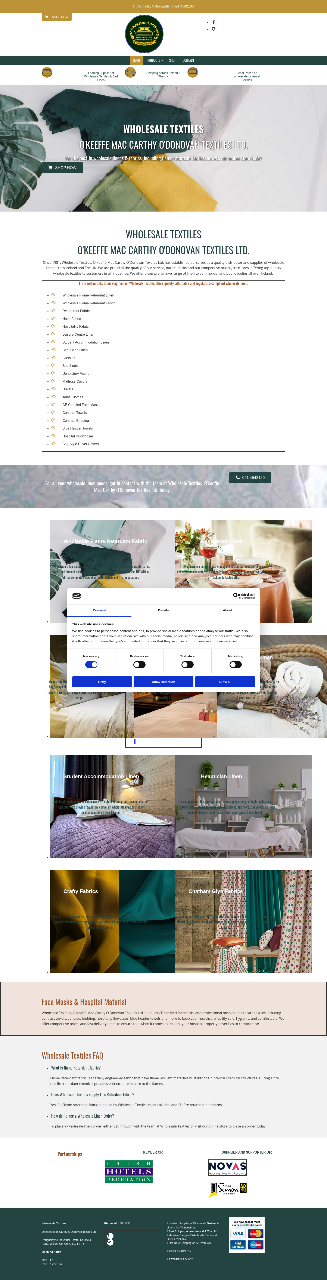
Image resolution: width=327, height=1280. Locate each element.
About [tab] (227, 610)
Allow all (224, 682)
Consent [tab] (99, 610)
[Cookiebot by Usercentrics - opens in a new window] (236, 596)
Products (153, 60)
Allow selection (163, 682)
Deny (102, 682)
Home (136, 60)
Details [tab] (163, 610)
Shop (172, 60)
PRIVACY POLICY (179, 1251)
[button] (57, 17)
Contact (188, 60)
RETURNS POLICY (181, 1259)
